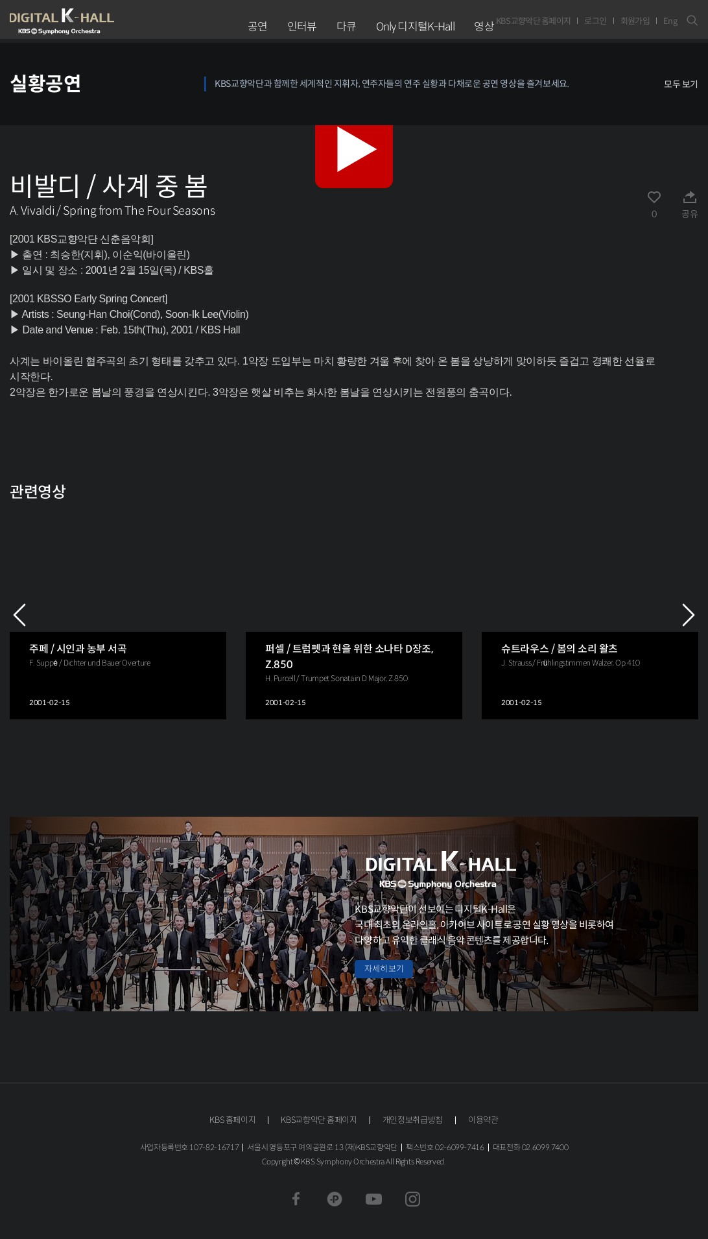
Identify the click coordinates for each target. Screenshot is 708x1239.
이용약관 (483, 1120)
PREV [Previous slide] (19, 614)
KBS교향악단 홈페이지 (533, 21)
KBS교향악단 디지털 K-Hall (92, 21)
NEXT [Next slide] (688, 614)
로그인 (595, 21)
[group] (118, 614)
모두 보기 (681, 84)
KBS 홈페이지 (232, 1120)
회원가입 (635, 21)
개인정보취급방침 (413, 1120)
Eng (670, 21)
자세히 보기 (383, 968)
